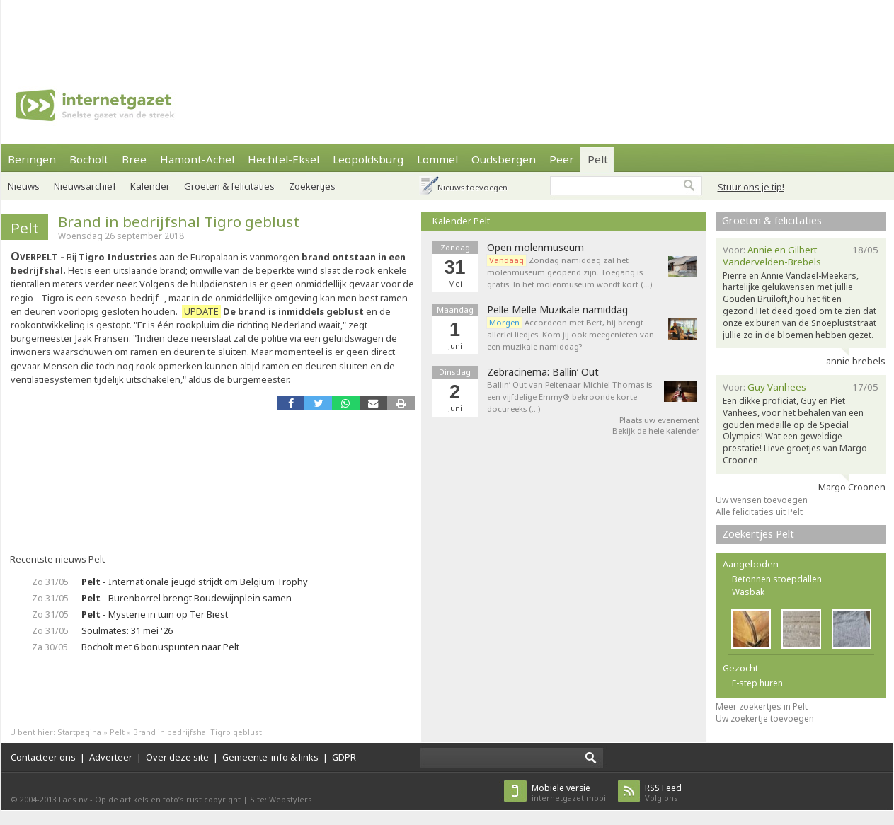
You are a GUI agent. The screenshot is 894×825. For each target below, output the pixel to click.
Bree (134, 159)
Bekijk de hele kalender (655, 430)
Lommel (437, 159)
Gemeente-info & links (270, 757)
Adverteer (110, 757)
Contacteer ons (43, 757)
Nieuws (24, 186)
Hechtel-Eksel (283, 159)
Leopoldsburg (368, 159)
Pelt (598, 159)
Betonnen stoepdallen (777, 579)
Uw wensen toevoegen (762, 500)
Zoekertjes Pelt (758, 534)
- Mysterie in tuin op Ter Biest (154, 614)
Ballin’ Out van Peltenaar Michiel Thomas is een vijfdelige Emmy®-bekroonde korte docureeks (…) (569, 396)
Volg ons (663, 793)
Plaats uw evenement (659, 420)
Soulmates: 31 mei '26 (127, 630)
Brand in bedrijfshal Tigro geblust (178, 221)
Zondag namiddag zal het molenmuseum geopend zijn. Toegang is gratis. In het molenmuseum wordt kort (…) (569, 272)
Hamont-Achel (197, 159)
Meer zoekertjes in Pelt (762, 706)
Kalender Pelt (461, 220)
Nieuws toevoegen (472, 187)
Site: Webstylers (281, 799)
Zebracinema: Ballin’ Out (543, 372)
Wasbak (748, 592)
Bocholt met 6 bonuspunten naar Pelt (160, 646)
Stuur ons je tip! (751, 186)
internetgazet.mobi (569, 793)
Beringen (32, 159)
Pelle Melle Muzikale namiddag (557, 310)
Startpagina (79, 732)
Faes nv (73, 799)
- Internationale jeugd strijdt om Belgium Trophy (194, 581)
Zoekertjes (312, 186)
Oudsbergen (503, 159)
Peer (561, 159)
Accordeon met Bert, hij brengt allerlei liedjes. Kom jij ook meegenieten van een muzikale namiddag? (570, 334)
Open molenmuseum (535, 247)
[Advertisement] (447, 32)
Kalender (150, 186)
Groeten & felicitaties (229, 186)
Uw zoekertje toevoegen (765, 718)
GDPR (344, 757)
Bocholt (88, 159)
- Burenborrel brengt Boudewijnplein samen (186, 598)
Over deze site (177, 757)
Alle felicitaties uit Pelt (759, 512)
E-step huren (757, 683)
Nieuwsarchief (85, 186)
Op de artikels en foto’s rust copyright (168, 799)
